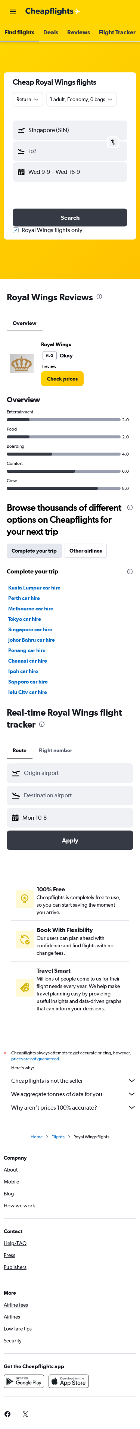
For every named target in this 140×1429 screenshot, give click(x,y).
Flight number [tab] (55, 750)
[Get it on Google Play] (24, 1381)
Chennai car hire (27, 661)
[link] (62, 378)
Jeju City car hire (27, 692)
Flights (58, 1136)
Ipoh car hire (23, 671)
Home (37, 1136)
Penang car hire (27, 650)
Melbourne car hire (30, 609)
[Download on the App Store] (69, 1381)
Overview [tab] (25, 323)
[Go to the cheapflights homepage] (53, 11)
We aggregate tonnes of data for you (73, 1093)
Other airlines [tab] (85, 551)
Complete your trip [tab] (34, 551)
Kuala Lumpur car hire (34, 588)
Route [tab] (20, 750)
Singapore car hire (30, 629)
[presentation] (99, 296)
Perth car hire (24, 598)
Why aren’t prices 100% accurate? (73, 1107)
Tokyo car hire (24, 619)
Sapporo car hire (28, 682)
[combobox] (28, 99)
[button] (12, 11)
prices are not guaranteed (35, 1058)
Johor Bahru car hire (31, 640)
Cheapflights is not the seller (73, 1080)
